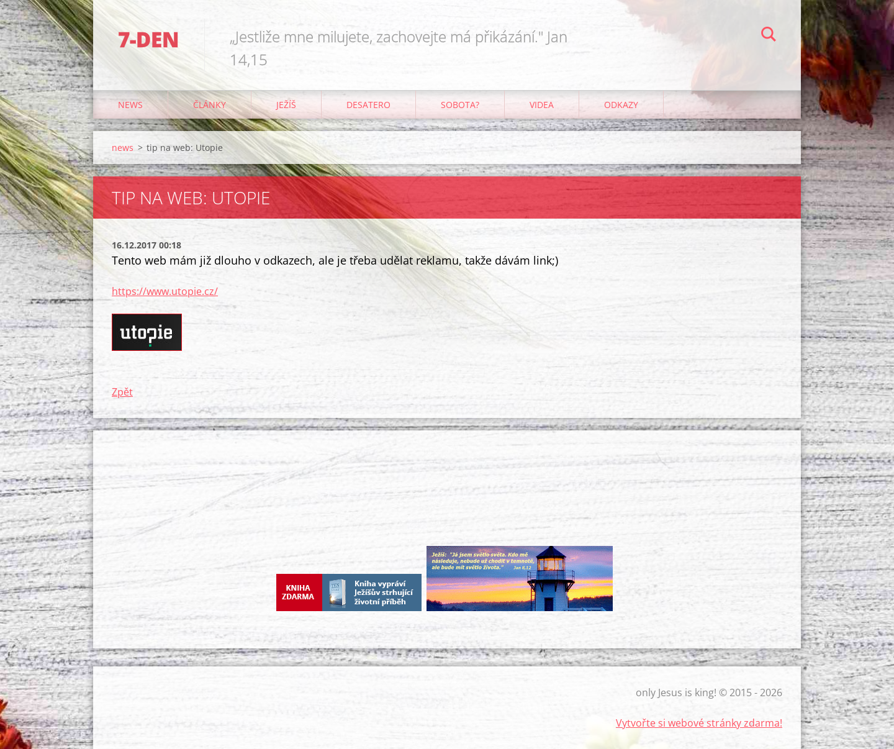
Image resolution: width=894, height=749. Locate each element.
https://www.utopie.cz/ (165, 291)
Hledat (768, 36)
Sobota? (460, 105)
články (209, 105)
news (130, 105)
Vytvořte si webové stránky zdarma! (699, 723)
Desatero (368, 105)
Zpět (122, 392)
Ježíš (286, 105)
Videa (542, 105)
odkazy (621, 105)
